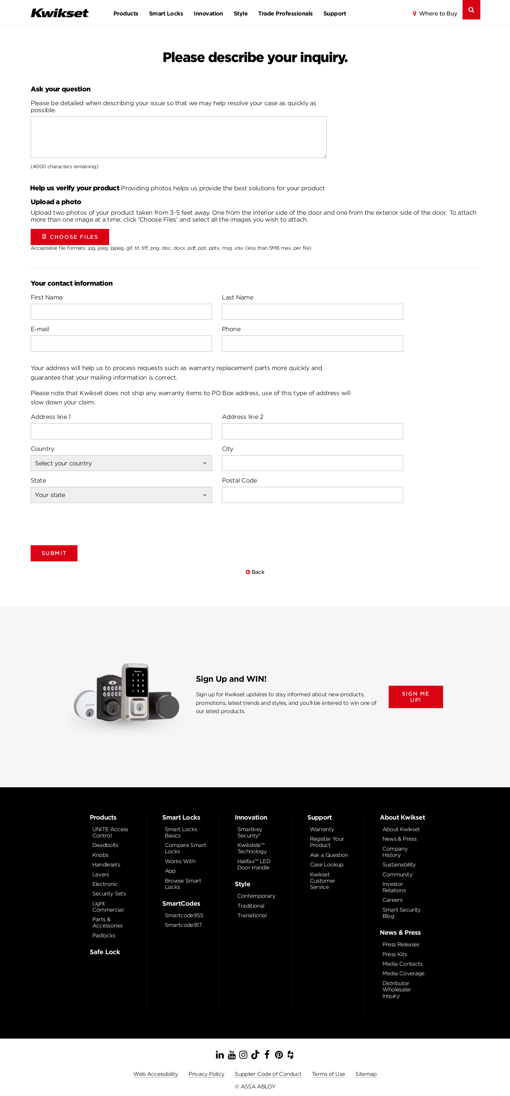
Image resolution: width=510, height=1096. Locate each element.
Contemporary (256, 896)
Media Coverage (403, 973)
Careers (392, 900)
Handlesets (106, 864)
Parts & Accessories (107, 922)
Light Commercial (108, 906)
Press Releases (400, 944)
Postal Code (239, 480)
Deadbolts (105, 845)
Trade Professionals (285, 13)
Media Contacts (402, 964)
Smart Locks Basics (181, 832)
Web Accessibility (155, 1074)
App (170, 871)
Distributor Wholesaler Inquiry (396, 989)
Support (334, 13)
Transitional (251, 915)
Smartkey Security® (249, 832)
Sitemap (366, 1074)
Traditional (250, 906)
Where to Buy (438, 13)
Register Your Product (327, 842)
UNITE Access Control (110, 832)
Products (125, 13)
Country (42, 448)
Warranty (322, 829)
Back (255, 572)
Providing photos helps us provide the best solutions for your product (177, 188)
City (227, 448)
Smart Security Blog (401, 913)
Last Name (238, 297)
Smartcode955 (184, 915)
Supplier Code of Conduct (268, 1074)
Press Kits (394, 954)
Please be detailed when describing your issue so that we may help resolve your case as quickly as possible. (173, 106)
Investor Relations (393, 887)
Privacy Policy (206, 1074)
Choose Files (70, 237)
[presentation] (81, 522)
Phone (231, 329)
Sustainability (399, 864)
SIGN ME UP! (416, 697)
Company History (395, 852)
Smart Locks (166, 13)
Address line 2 (242, 416)
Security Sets (109, 894)
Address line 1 (51, 416)
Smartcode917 (183, 925)
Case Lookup (327, 864)
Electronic (105, 884)
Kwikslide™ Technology (252, 848)
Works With (180, 861)
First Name (47, 297)
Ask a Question (329, 855)
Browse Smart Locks (183, 884)
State (38, 480)
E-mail (40, 329)
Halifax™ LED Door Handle (253, 864)
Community (397, 874)
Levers (100, 874)
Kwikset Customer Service (322, 880)
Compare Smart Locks (185, 848)
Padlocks (103, 935)
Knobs (100, 855)
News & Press (399, 839)
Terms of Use (328, 1074)
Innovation (208, 13)
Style (241, 13)
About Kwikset (401, 829)
